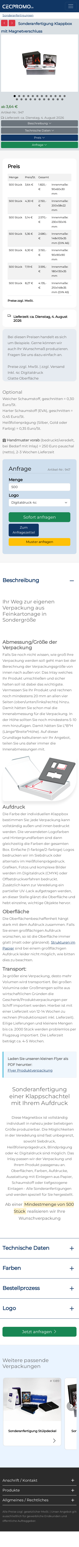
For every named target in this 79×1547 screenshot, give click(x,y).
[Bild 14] (21, 99)
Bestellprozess (21, 1288)
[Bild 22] (58, 99)
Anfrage (39, 145)
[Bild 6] (37, 96)
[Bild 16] (30, 99)
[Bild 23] (62, 99)
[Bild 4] (28, 96)
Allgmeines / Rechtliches (25, 1500)
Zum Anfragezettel (24, 530)
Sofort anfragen (39, 517)
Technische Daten (39, 130)
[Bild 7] (42, 96)
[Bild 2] (19, 96)
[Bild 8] (46, 96)
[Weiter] (72, 1406)
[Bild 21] (53, 99)
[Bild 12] (65, 96)
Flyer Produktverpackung (30, 1070)
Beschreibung (40, 123)
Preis (39, 137)
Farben (11, 1268)
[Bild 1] (15, 96)
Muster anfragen (39, 542)
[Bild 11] (60, 96)
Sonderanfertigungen (17, 15)
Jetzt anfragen (39, 1331)
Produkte (11, 1490)
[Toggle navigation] (71, 6)
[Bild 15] (26, 99)
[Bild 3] (24, 96)
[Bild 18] (40, 99)
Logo (9, 1308)
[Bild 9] (51, 96)
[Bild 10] (55, 96)
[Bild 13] (17, 99)
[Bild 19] (44, 99)
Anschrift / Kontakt (19, 1480)
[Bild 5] (33, 96)
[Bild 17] (35, 99)
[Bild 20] (49, 99)
